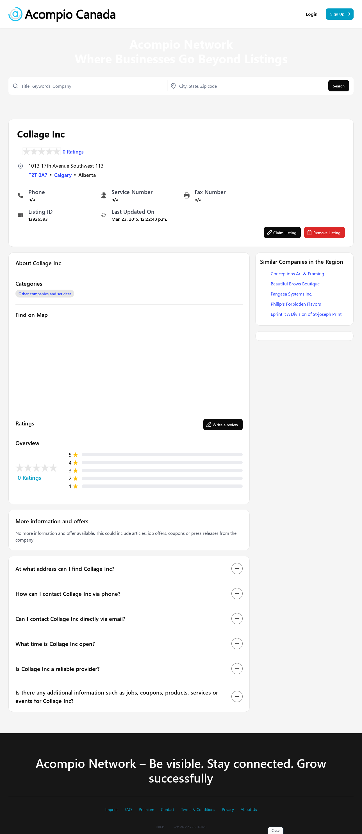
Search (339, 86)
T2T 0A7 (38, 175)
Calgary (63, 175)
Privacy (228, 810)
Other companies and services (45, 293)
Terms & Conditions (198, 810)
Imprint (111, 810)
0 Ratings (73, 151)
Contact (167, 810)
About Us (249, 810)
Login (311, 14)
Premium (146, 810)
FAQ (128, 810)
